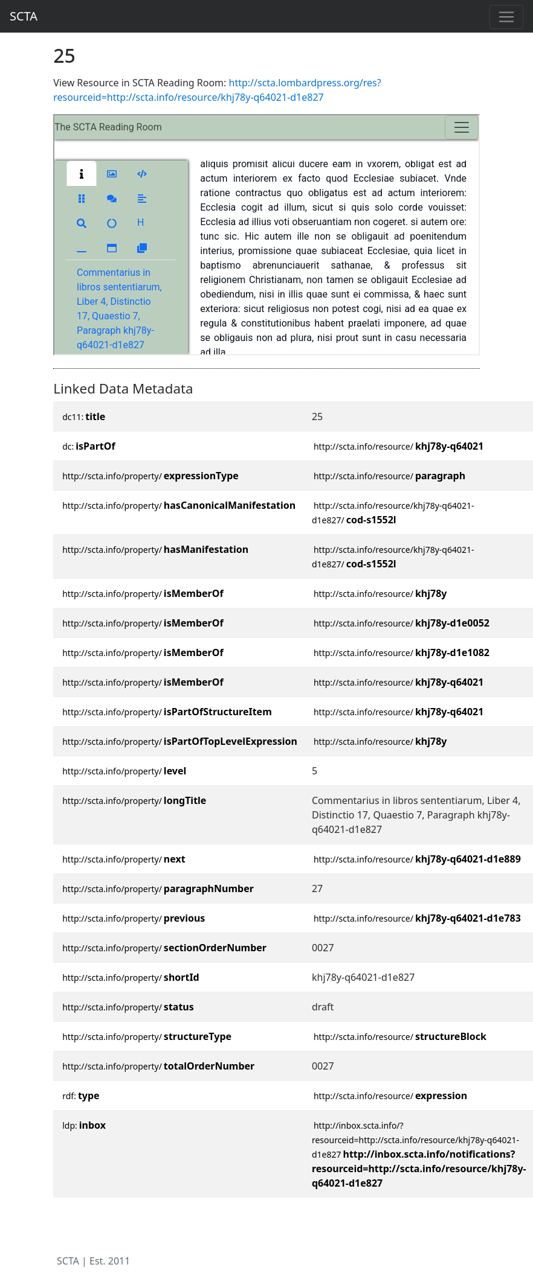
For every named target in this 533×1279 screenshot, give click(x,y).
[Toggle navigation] (506, 17)
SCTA (23, 16)
